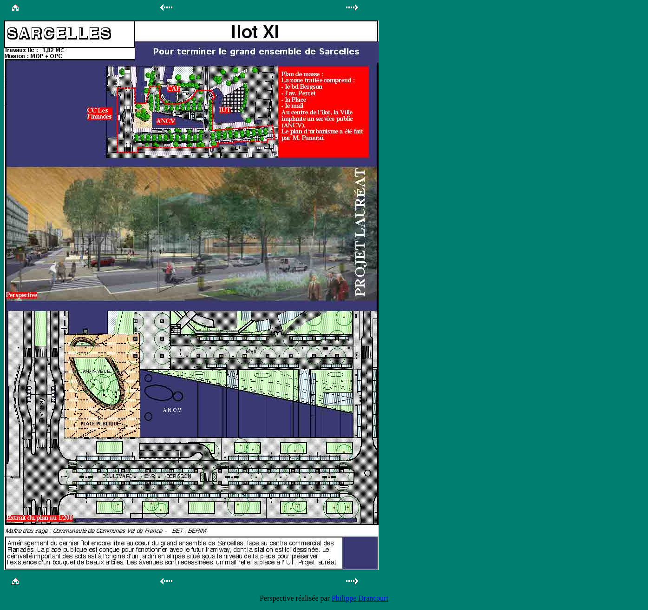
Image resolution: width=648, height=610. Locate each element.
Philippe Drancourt (360, 598)
